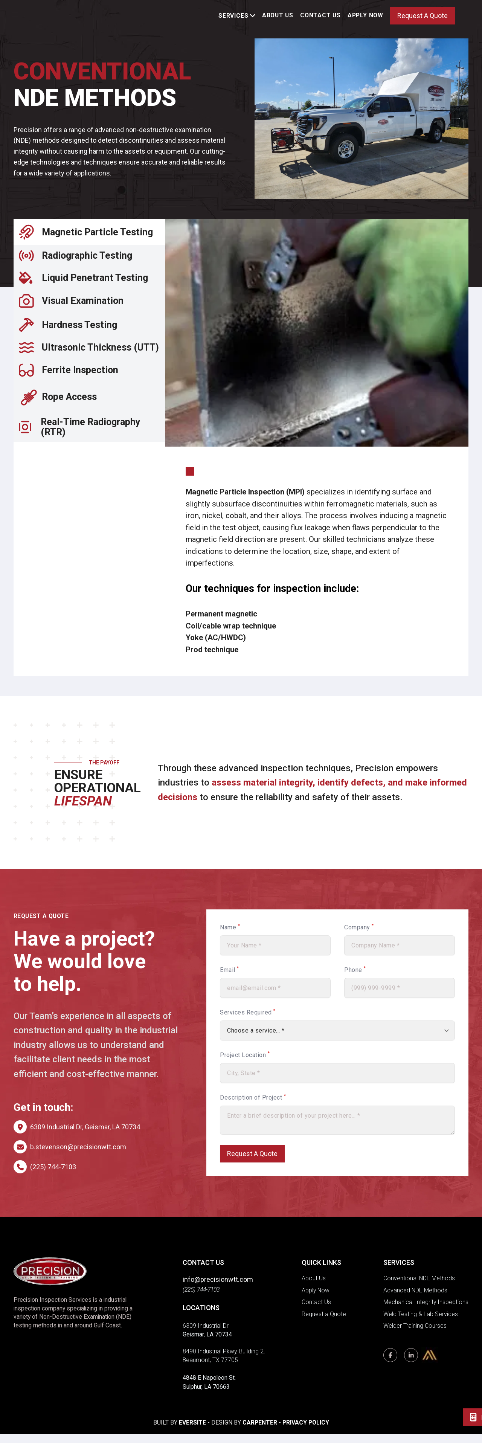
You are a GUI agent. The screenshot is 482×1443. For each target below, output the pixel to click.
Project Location (245, 1064)
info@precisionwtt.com (218, 1289)
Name (230, 936)
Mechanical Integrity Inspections (425, 1311)
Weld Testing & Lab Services (420, 1323)
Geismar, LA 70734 (207, 1343)
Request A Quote (422, 20)
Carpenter (260, 1431)
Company (359, 936)
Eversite (192, 1431)
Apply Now (365, 19)
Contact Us (320, 19)
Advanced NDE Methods (415, 1299)
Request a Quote (324, 1323)
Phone (355, 979)
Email (229, 979)
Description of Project (253, 1106)
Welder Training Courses (415, 1335)
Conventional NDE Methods (419, 1287)
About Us (277, 19)
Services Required (248, 1021)
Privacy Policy (305, 1431)
